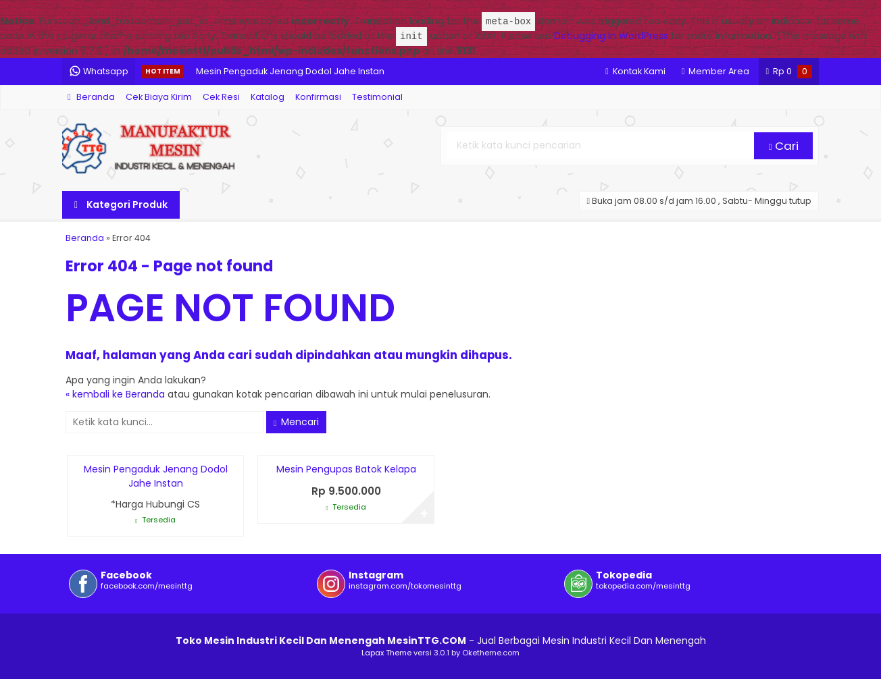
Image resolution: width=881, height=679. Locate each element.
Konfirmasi (318, 97)
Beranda (91, 97)
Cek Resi (221, 97)
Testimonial (377, 97)
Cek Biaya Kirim (159, 97)
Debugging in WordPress (611, 36)
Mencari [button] (296, 422)
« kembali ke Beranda (115, 394)
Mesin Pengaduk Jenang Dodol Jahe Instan (290, 71)
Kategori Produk (121, 204)
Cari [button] (784, 146)
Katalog (267, 97)
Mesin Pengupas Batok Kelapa (346, 469)
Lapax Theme (386, 652)
